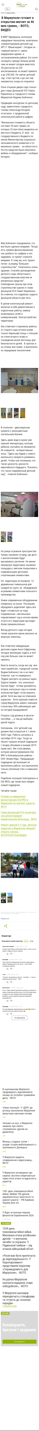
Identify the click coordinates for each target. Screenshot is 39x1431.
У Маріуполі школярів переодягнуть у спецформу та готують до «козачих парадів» (18, 1298)
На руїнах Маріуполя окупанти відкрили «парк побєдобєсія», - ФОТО (17, 1283)
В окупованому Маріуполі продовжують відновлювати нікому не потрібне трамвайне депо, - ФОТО (18, 1093)
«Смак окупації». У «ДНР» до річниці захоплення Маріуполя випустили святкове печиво (18, 1110)
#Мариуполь (5, 919)
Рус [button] (7, 9)
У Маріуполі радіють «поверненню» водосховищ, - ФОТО (17, 1160)
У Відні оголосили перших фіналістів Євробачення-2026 (18, 1214)
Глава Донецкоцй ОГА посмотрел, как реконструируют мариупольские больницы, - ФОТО (19, 816)
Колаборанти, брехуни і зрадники (19, 1327)
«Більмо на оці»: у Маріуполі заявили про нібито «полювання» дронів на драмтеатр (17, 1127)
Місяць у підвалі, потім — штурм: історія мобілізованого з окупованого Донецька (19, 1144)
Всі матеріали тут (19, 1341)
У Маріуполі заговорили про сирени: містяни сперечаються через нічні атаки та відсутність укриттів (19, 1177)
